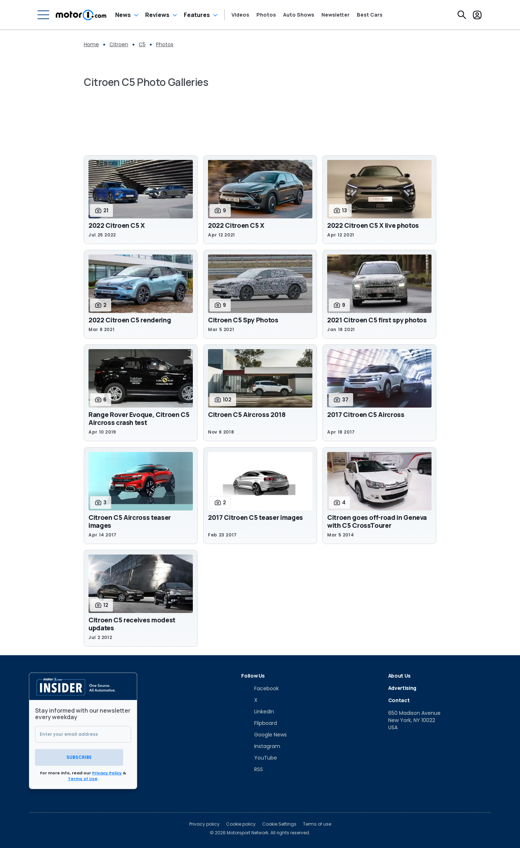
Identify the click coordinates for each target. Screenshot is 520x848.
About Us (399, 675)
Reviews (157, 14)
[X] (249, 700)
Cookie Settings (279, 823)
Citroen (118, 44)
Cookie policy (241, 823)
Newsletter (335, 15)
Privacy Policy (107, 772)
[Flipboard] (259, 723)
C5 (142, 44)
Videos (240, 15)
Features (197, 14)
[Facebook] (260, 688)
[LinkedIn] (257, 711)
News (123, 14)
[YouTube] (259, 757)
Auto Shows (298, 15)
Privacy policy (204, 823)
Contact (399, 700)
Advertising (402, 687)
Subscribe (83, 756)
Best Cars (369, 15)
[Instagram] (260, 746)
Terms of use (317, 823)
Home (91, 44)
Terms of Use (83, 778)
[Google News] (264, 734)
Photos (266, 15)
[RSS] (252, 769)
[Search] (462, 14)
